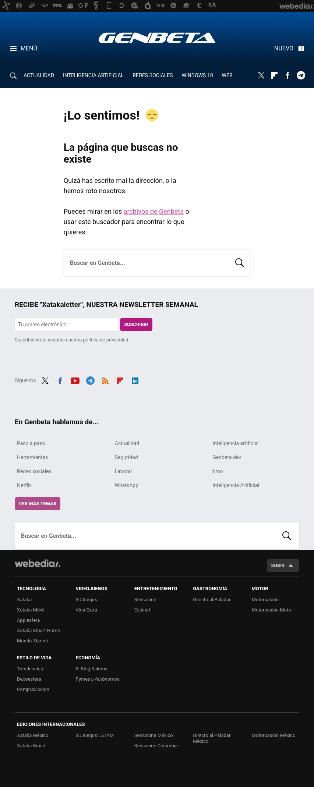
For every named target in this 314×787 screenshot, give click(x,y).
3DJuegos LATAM (94, 735)
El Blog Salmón (91, 668)
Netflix (24, 485)
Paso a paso (31, 443)
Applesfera (28, 620)
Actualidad (127, 443)
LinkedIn (135, 380)
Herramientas (32, 457)
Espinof (142, 610)
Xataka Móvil (31, 610)
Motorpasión (265, 599)
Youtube (75, 380)
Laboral (123, 471)
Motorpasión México (274, 735)
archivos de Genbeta (154, 211)
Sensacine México (153, 735)
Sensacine (145, 599)
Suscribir (136, 324)
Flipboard (274, 75)
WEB (227, 75)
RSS (105, 380)
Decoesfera (29, 679)
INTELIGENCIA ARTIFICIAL (93, 75)
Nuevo (283, 48)
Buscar (239, 262)
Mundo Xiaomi (32, 641)
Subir (278, 565)
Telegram (300, 75)
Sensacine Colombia (156, 745)
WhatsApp (126, 485)
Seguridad (126, 457)
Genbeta (157, 37)
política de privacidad (105, 340)
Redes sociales (34, 471)
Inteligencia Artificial (235, 485)
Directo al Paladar (211, 599)
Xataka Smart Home (38, 630)
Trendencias (30, 668)
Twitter (261, 75)
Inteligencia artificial (235, 443)
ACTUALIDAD (39, 75)
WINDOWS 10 (197, 75)
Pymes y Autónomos (97, 679)
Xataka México (33, 735)
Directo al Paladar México (211, 738)
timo (217, 471)
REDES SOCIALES (153, 75)
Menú (29, 48)
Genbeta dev (226, 457)
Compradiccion (33, 689)
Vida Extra (86, 610)
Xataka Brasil (31, 745)
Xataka (24, 599)
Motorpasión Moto (271, 610)
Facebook (287, 75)
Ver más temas (37, 503)
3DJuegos (86, 599)
